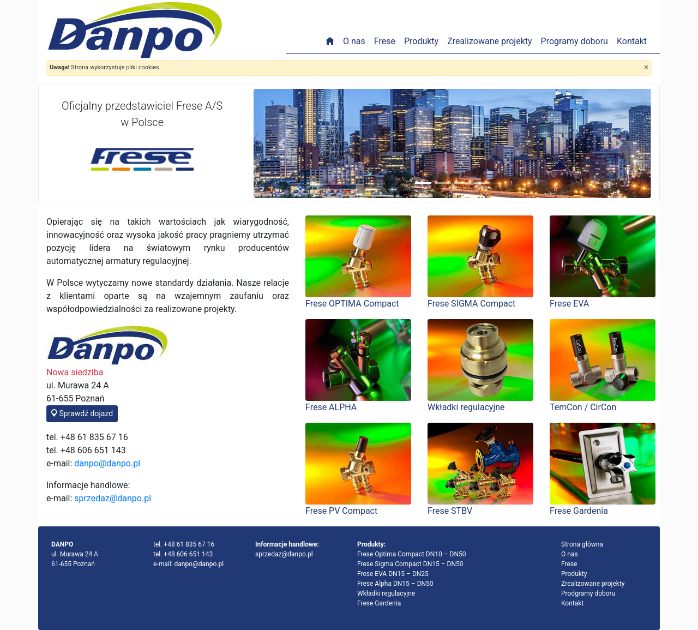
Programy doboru (574, 41)
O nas (354, 41)
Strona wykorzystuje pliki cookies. (105, 67)
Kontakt (632, 41)
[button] (283, 143)
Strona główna (582, 544)
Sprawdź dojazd (82, 413)
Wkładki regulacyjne (386, 593)
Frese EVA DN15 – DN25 (393, 574)
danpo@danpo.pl (107, 463)
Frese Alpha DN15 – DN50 (395, 583)
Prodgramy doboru (588, 593)
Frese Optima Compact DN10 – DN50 (411, 554)
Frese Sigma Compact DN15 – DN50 (410, 564)
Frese (384, 41)
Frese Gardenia (379, 603)
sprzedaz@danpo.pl (112, 498)
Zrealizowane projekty (489, 41)
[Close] (646, 67)
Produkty (421, 41)
